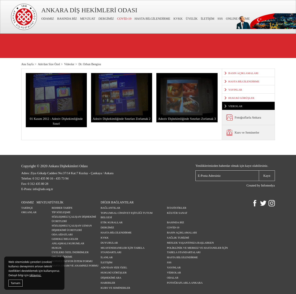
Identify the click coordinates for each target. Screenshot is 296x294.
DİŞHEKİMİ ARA (111, 277)
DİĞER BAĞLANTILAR (117, 202)
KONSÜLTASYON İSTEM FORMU (72, 261)
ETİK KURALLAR (112, 222)
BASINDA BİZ (67, 18)
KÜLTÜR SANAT (177, 212)
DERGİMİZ (106, 18)
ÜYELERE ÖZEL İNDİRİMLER (70, 252)
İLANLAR (107, 257)
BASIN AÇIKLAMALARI (243, 73)
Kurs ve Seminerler (115, 287)
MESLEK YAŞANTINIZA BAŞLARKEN (190, 242)
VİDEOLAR (235, 106)
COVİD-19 (124, 18)
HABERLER (108, 282)
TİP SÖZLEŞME (61, 212)
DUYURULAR (109, 242)
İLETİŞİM (207, 18)
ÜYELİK (192, 18)
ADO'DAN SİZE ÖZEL (114, 267)
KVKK (178, 18)
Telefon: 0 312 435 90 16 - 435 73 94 (45, 178)
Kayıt (266, 175)
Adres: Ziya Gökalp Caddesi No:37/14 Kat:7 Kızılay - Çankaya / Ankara (67, 173)
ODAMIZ (47, 18)
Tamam (15, 283)
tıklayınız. (35, 275)
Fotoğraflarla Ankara (185, 282)
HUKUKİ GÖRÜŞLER (241, 97)
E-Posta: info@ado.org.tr (37, 189)
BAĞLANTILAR (110, 207)
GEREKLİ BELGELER (65, 238)
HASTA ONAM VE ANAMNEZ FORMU (75, 265)
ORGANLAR (29, 212)
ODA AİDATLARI (62, 234)
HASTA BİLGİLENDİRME (152, 18)
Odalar (172, 277)
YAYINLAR (235, 89)
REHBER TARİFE (62, 207)
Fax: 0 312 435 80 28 (34, 183)
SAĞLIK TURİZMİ (178, 237)
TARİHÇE (27, 207)
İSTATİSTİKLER (176, 207)
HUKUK (56, 247)
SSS (220, 18)
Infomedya (268, 185)
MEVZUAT (87, 18)
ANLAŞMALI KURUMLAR (68, 243)
